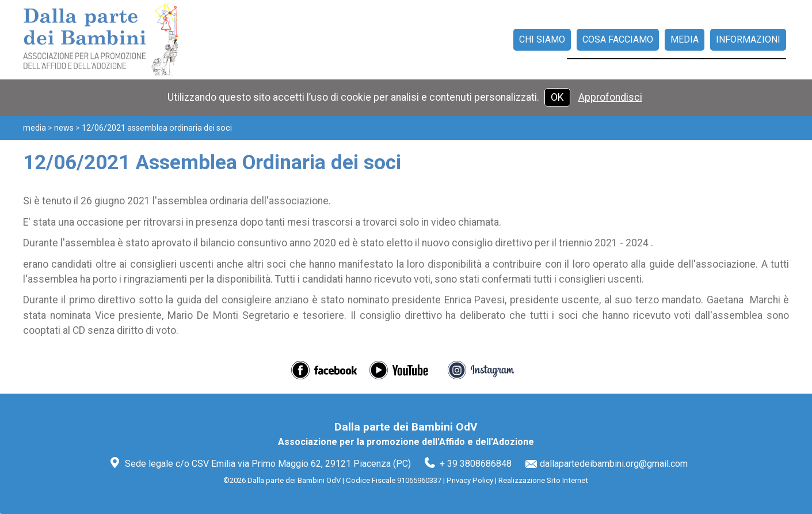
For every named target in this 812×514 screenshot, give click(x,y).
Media (34, 127)
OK (557, 97)
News (64, 127)
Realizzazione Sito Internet (543, 480)
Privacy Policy (470, 480)
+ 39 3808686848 (476, 463)
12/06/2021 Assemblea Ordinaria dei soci (157, 127)
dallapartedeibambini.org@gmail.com (614, 463)
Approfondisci (610, 97)
